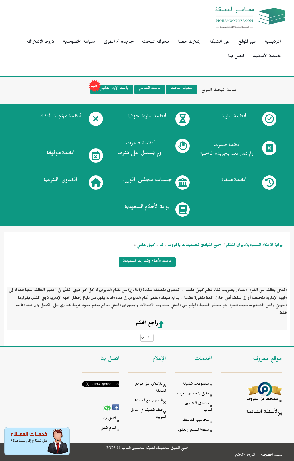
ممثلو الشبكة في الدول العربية (148, 414)
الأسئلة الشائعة (262, 413)
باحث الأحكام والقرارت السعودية (147, 261)
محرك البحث (156, 42)
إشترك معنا (189, 42)
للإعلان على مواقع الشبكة (150, 388)
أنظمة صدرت (139, 150)
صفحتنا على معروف (262, 399)
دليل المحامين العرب (193, 394)
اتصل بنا (236, 57)
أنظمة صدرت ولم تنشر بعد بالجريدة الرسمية (226, 150)
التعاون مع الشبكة (149, 401)
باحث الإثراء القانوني (109, 89)
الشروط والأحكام (245, 455)
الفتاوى (60, 181)
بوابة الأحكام (147, 208)
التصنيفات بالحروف (183, 245)
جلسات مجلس (147, 181)
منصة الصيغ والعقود (193, 430)
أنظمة (233, 117)
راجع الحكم (147, 324)
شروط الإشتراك (40, 42)
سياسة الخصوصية (79, 42)
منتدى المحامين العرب (198, 407)
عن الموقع (247, 42)
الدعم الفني (108, 428)
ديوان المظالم (236, 245)
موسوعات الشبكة (196, 384)
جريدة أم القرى (119, 42)
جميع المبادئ (210, 245)
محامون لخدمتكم (195, 420)
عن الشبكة (219, 42)
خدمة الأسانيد (267, 57)
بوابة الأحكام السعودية (264, 245)
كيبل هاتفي (146, 245)
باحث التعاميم (149, 88)
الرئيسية (273, 42)
